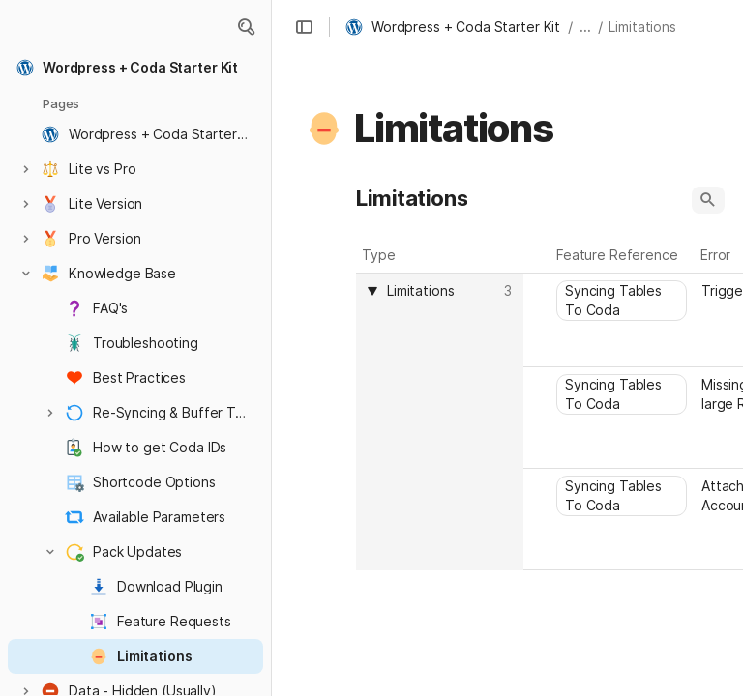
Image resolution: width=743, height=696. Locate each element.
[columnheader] (439, 421)
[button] (245, 27)
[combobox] (442, 291)
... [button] (585, 26)
